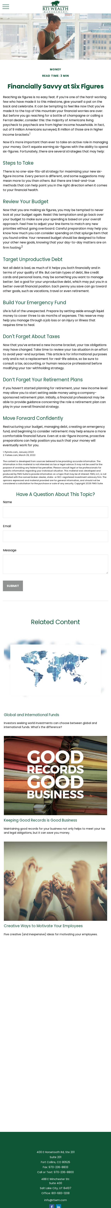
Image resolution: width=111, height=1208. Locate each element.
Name (7, 502)
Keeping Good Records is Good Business (40, 820)
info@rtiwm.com (55, 1200)
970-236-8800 (64, 1172)
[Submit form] (13, 586)
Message (9, 550)
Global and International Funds (31, 714)
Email (7, 526)
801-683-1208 (60, 1193)
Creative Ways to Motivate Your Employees (43, 926)
